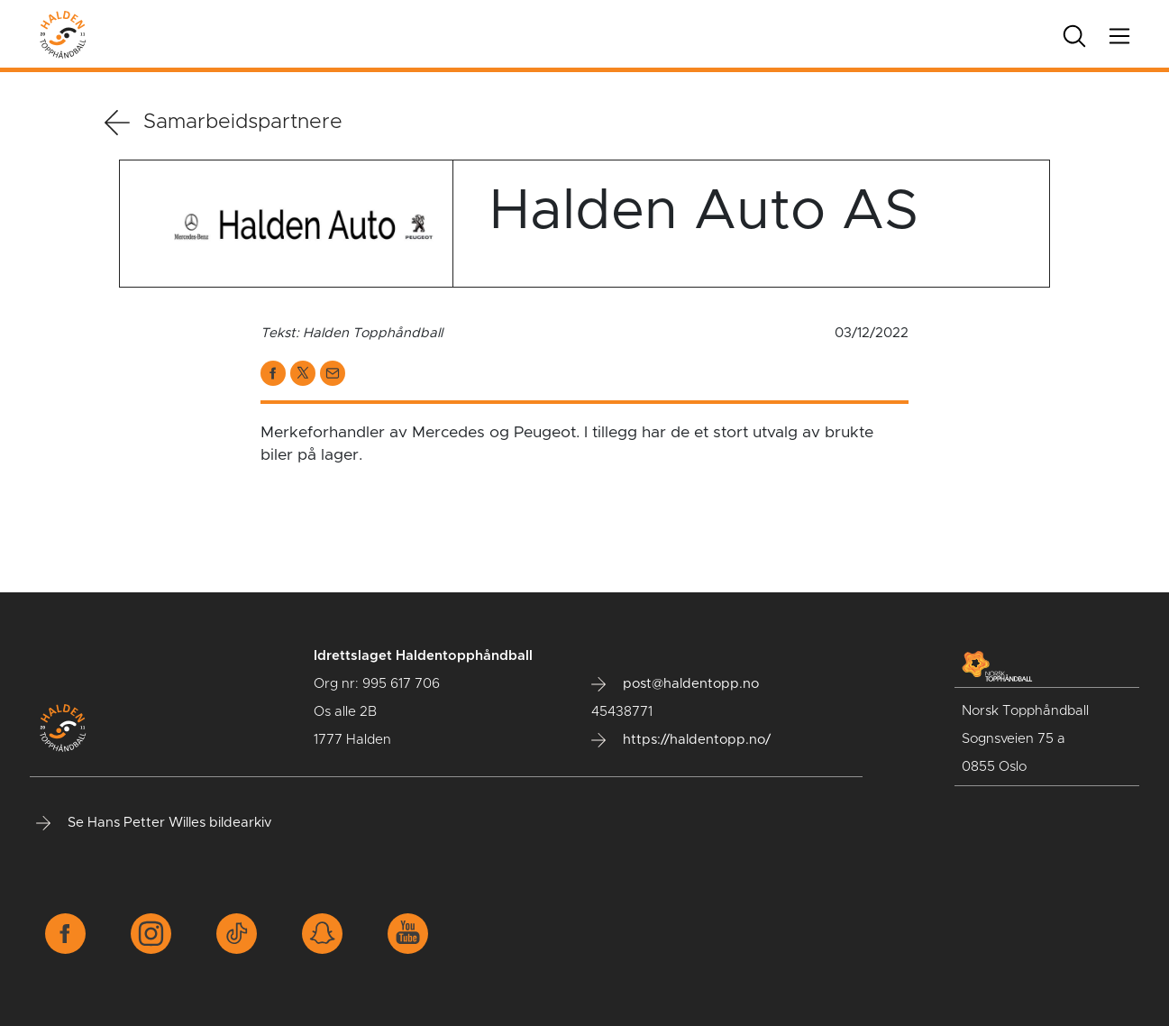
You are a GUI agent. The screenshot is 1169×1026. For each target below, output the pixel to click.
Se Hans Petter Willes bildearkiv (153, 823)
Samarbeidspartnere (223, 122)
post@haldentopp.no (675, 684)
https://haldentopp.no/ (681, 740)
